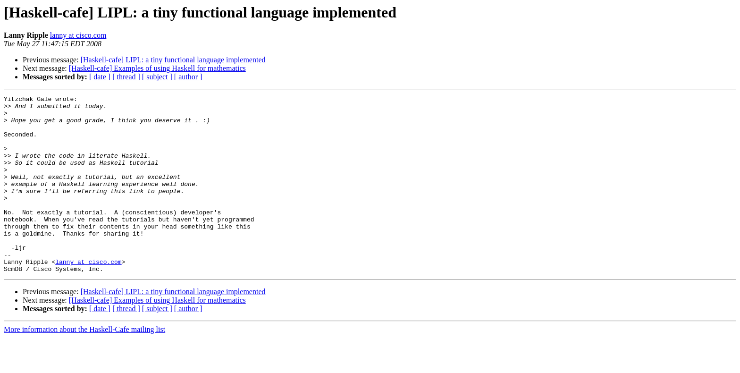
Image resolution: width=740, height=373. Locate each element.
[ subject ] (157, 77)
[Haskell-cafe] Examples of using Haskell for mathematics (157, 68)
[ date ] (99, 77)
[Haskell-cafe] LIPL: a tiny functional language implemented (173, 60)
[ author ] (188, 77)
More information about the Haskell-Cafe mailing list (84, 365)
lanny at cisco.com (78, 35)
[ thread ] (126, 77)
